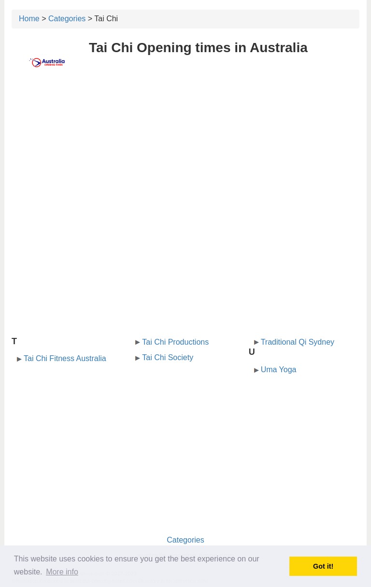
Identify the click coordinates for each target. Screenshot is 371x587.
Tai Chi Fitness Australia (65, 358)
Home (29, 18)
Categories (67, 18)
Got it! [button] (323, 566)
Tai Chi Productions (175, 342)
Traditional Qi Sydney (297, 342)
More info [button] (62, 572)
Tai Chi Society (167, 357)
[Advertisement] (185, 153)
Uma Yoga (279, 369)
